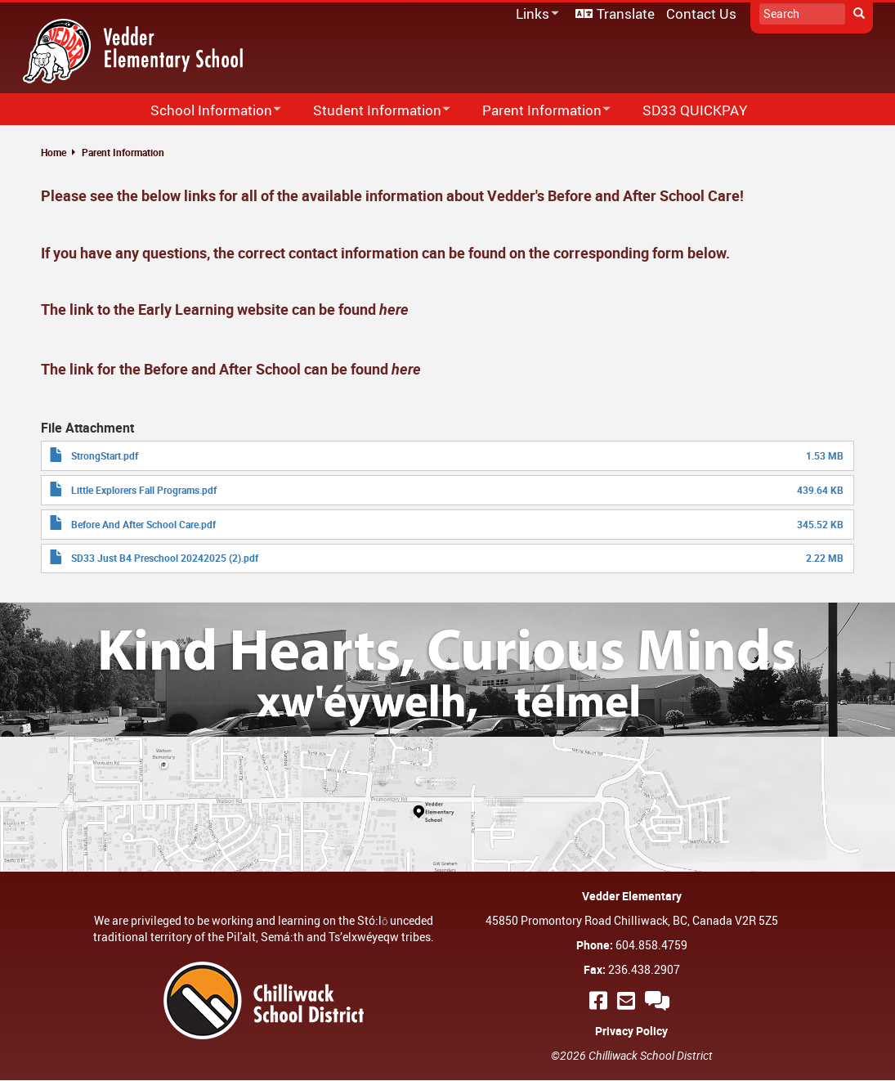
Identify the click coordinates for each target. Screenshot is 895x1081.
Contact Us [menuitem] (701, 13)
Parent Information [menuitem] (536, 111)
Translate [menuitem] (626, 13)
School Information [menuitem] (205, 111)
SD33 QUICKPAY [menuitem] (694, 110)
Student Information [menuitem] (371, 111)
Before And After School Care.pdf (143, 524)
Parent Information (123, 152)
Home (53, 152)
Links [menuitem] (534, 14)
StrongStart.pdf (104, 455)
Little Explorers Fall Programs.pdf (144, 489)
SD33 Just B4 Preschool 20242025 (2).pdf (164, 557)
